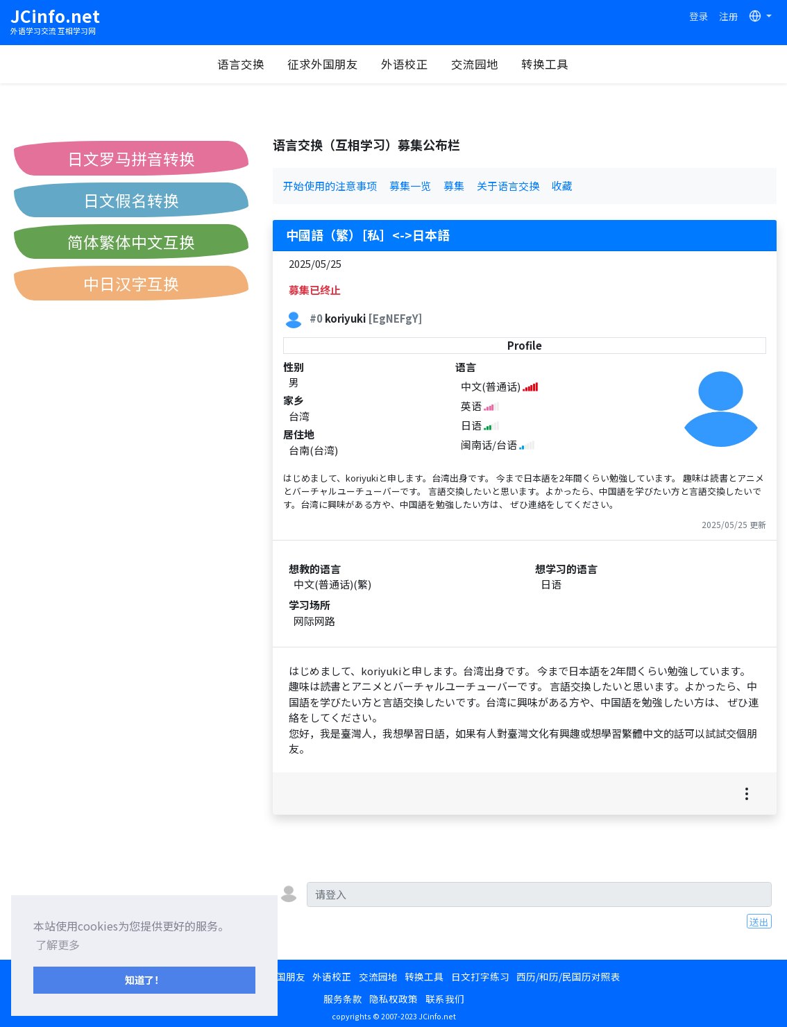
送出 (759, 921)
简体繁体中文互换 (131, 241)
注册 (728, 16)
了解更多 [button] (57, 944)
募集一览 (410, 185)
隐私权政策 (393, 998)
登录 (699, 16)
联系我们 (444, 998)
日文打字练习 (480, 976)
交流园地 (474, 64)
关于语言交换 (508, 185)
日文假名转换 (131, 200)
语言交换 (240, 64)
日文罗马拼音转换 (131, 158)
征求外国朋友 (322, 64)
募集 (453, 185)
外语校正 (404, 64)
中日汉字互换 (131, 283)
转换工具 (544, 64)
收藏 (562, 185)
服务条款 (342, 998)
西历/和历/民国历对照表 (568, 976)
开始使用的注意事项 (330, 185)
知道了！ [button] (144, 979)
